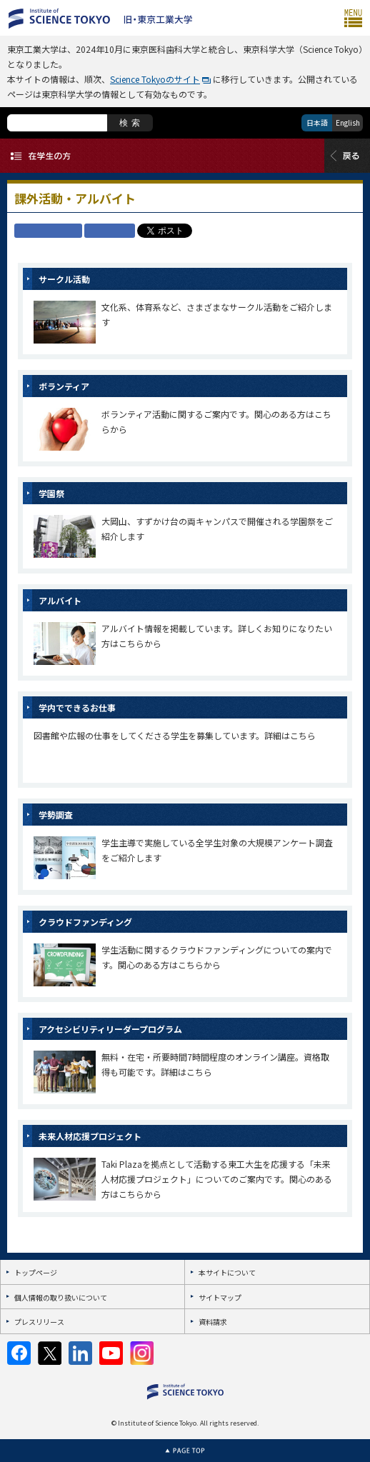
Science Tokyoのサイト (155, 79)
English (348, 122)
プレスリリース (39, 1321)
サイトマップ (220, 1297)
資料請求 (213, 1321)
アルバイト (60, 600)
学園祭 (51, 493)
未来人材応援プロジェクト (90, 1136)
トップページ (35, 1272)
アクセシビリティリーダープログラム (110, 1029)
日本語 (317, 122)
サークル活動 (64, 279)
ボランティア (64, 386)
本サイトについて (227, 1272)
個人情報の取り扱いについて (60, 1297)
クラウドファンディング (85, 922)
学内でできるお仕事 (77, 707)
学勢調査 (56, 814)
